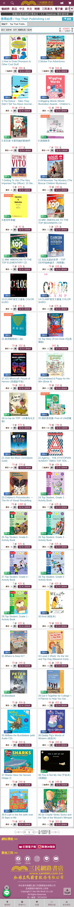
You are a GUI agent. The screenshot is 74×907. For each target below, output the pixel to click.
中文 (22, 8)
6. (44, 140)
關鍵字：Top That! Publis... (13, 24)
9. (8, 220)
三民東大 (47, 8)
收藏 (37, 903)
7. (18, 183)
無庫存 (8, 71)
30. (47, 616)
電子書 (59, 8)
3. (18, 104)
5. (16, 140)
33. (8, 696)
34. (55, 699)
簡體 (37, 8)
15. (12, 339)
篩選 (67, 19)
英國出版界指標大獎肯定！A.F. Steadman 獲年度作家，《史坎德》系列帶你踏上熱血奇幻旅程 (53, 14)
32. (54, 659)
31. (13, 656)
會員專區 (66, 903)
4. (55, 104)
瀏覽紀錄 (52, 903)
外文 (29, 8)
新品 (14, 8)
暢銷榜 (5, 8)
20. (54, 418)
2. (51, 61)
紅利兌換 (44, 116)
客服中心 (22, 903)
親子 (67, 8)
